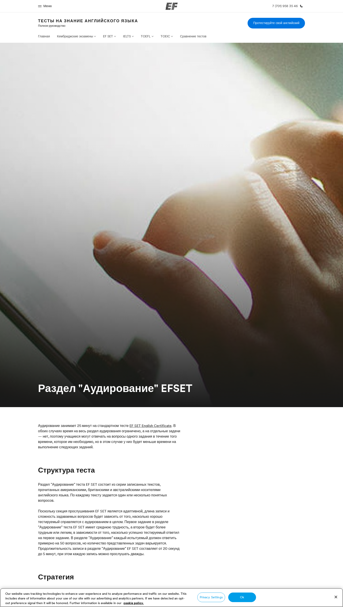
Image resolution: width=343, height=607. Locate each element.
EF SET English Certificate (150, 425)
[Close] (336, 597)
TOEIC (165, 36)
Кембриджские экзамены (75, 36)
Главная (44, 36)
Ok (242, 597)
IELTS (127, 36)
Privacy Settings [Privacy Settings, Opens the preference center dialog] (211, 597)
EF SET (108, 36)
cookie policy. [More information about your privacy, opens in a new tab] (133, 603)
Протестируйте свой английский (276, 23)
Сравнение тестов (193, 36)
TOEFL (146, 36)
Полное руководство (51, 26)
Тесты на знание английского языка (88, 21)
